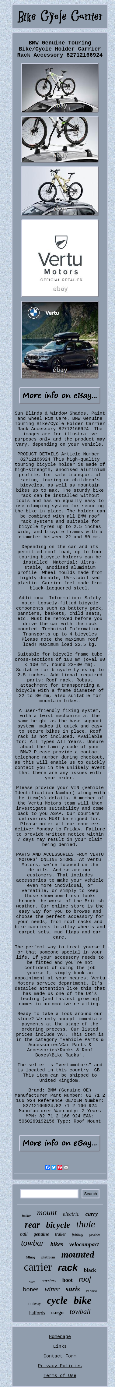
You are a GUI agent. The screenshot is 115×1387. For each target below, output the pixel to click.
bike (83, 1300)
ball (24, 1234)
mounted (77, 1254)
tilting (30, 1257)
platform (48, 1257)
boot (67, 1280)
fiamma (91, 1291)
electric (71, 1214)
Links (60, 1346)
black (90, 1270)
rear (32, 1225)
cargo (57, 1312)
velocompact (84, 1244)
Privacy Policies (60, 1366)
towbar (32, 1242)
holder (26, 1215)
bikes (57, 1244)
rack (68, 1267)
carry (91, 1214)
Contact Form (60, 1356)
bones (30, 1289)
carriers (48, 1280)
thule (85, 1224)
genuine (41, 1234)
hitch (32, 1281)
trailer (60, 1234)
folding (77, 1234)
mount (47, 1212)
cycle (57, 1300)
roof (85, 1279)
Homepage (60, 1336)
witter (52, 1289)
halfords (37, 1312)
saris (73, 1289)
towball (80, 1311)
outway (34, 1303)
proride (94, 1234)
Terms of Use (60, 1375)
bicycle (58, 1225)
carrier (38, 1267)
